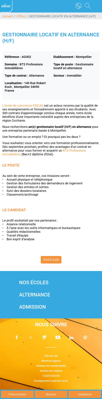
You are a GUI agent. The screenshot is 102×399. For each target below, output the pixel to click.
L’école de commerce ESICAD (22, 105)
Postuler (51, 260)
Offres (20, 16)
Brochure (51, 394)
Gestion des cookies (51, 370)
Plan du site (51, 355)
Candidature (85, 394)
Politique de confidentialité (51, 365)
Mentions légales (51, 360)
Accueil (8, 16)
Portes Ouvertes (17, 394)
